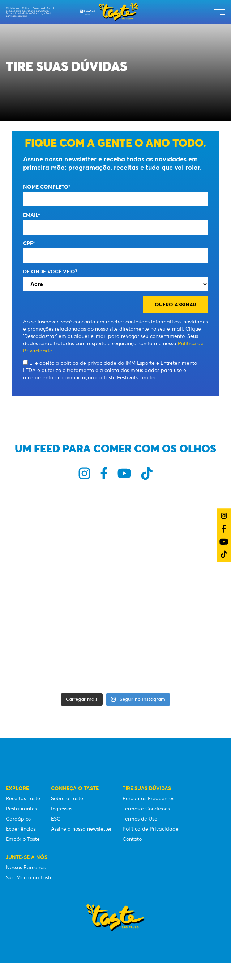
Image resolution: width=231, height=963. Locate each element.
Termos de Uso (140, 818)
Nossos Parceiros (26, 867)
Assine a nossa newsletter (81, 829)
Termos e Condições (146, 808)
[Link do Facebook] (224, 529)
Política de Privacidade (151, 829)
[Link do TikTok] (224, 554)
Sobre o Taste (67, 798)
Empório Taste (23, 839)
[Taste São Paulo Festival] (109, 12)
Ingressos (61, 808)
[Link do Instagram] (224, 516)
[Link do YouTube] (223, 541)
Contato (132, 839)
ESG (56, 818)
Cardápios (18, 818)
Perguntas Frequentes (148, 798)
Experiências (21, 829)
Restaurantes (21, 808)
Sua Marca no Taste (29, 877)
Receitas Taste (23, 798)
